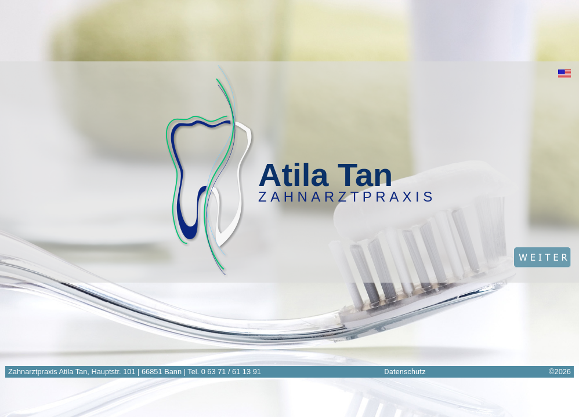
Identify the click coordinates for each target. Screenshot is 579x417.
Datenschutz (404, 371)
